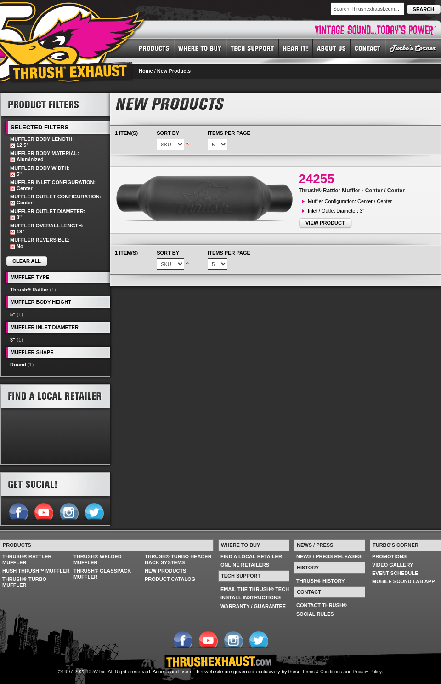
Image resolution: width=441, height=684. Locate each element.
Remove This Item (12, 145)
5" (12, 314)
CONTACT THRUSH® (321, 605)
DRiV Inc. (97, 671)
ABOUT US (332, 48)
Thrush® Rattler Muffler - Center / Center (352, 190)
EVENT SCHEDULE (395, 573)
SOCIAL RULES (315, 614)
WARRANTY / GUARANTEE (253, 606)
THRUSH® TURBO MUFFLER (24, 582)
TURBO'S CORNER (413, 48)
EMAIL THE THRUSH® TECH (254, 589)
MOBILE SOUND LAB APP (403, 581)
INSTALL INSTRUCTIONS (250, 597)
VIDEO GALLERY (392, 565)
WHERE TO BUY (200, 48)
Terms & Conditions (322, 671)
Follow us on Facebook (18, 510)
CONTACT (368, 48)
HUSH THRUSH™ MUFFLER (36, 571)
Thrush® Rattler (29, 289)
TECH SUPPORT (252, 48)
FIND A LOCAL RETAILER (251, 556)
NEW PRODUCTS (165, 571)
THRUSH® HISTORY (320, 581)
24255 (316, 179)
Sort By (168, 133)
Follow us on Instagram (68, 510)
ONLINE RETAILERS (244, 565)
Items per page (229, 133)
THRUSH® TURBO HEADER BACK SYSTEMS (178, 559)
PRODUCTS (154, 48)
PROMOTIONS (389, 556)
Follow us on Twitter (94, 510)
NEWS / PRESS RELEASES (329, 556)
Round (18, 364)
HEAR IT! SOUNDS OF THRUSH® (296, 48)
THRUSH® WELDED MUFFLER (98, 559)
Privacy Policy (367, 671)
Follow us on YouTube (43, 510)
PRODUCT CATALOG (170, 579)
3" (12, 339)
